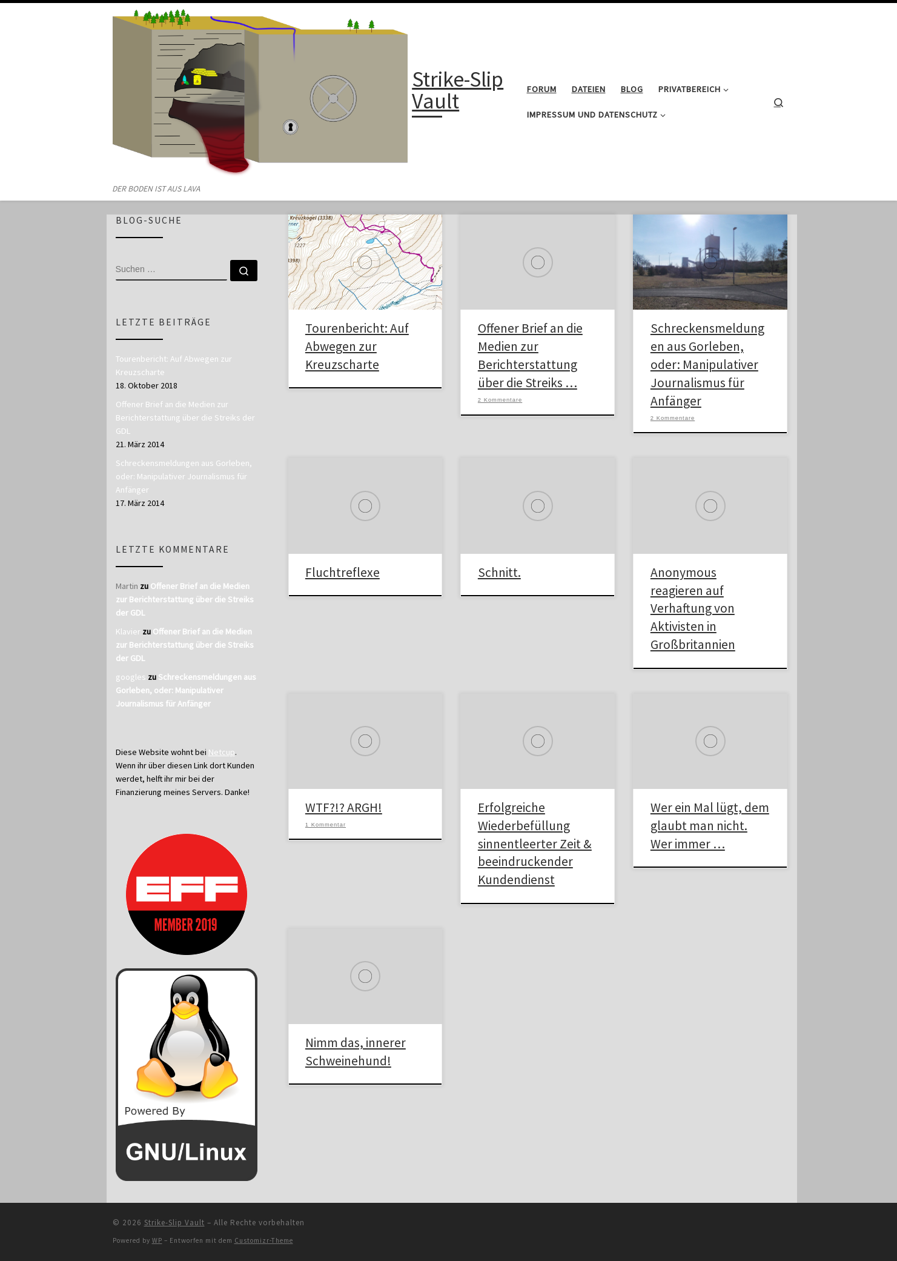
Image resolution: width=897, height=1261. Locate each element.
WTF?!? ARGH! (343, 807)
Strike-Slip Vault (174, 1222)
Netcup (221, 752)
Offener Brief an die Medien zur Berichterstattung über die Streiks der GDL (185, 417)
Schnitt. (499, 572)
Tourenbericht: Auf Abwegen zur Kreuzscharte (357, 346)
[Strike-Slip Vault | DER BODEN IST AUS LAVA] (260, 92)
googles (131, 676)
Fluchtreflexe (342, 572)
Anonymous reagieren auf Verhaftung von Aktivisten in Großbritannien (692, 608)
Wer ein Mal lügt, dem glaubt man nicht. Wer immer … (709, 825)
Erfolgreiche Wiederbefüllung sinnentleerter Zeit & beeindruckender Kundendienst (535, 843)
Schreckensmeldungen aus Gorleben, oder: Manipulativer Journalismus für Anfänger (707, 364)
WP (157, 1240)
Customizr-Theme (263, 1240)
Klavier (128, 631)
